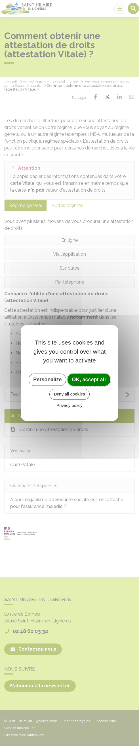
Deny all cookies (69, 394)
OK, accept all (89, 379)
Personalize (47, 379)
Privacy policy (69, 405)
